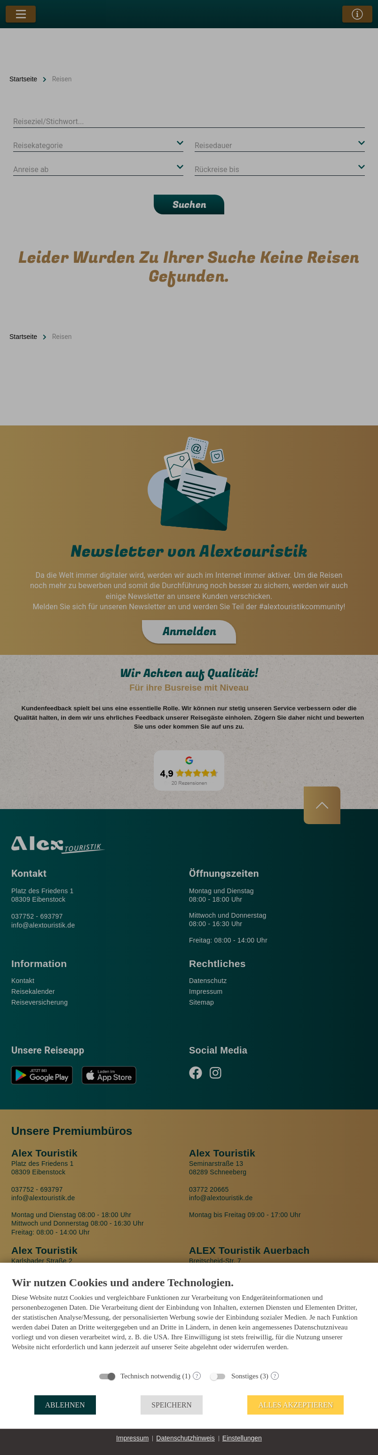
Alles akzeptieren (295, 1405)
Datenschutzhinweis (185, 1438)
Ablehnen (65, 1405)
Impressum (132, 1438)
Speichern (171, 1405)
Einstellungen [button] (242, 1438)
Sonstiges (245, 1376)
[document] (189, 1320)
